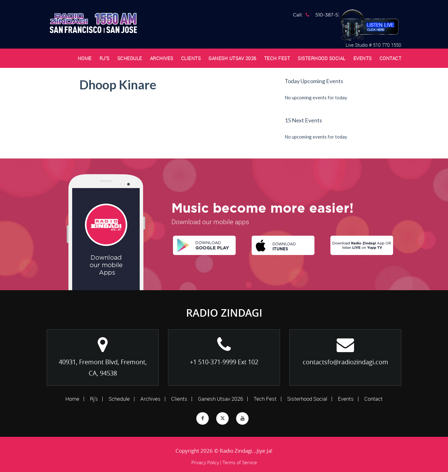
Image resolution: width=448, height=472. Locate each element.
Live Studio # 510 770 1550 (373, 45)
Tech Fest (277, 58)
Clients (191, 58)
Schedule (129, 58)
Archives (161, 58)
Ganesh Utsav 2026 (232, 58)
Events (362, 58)
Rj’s (105, 58)
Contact (391, 58)
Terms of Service (239, 462)
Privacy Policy (205, 462)
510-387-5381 (333, 14)
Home (85, 58)
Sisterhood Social (322, 58)
